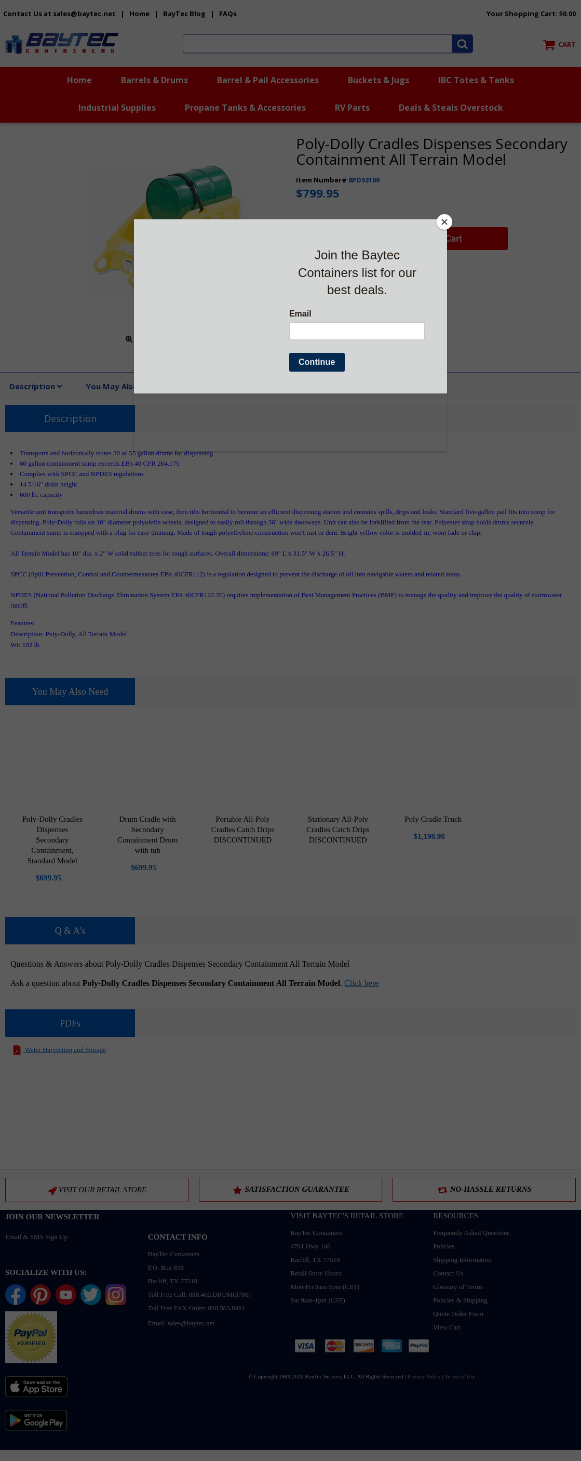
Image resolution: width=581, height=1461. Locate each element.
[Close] (444, 222)
